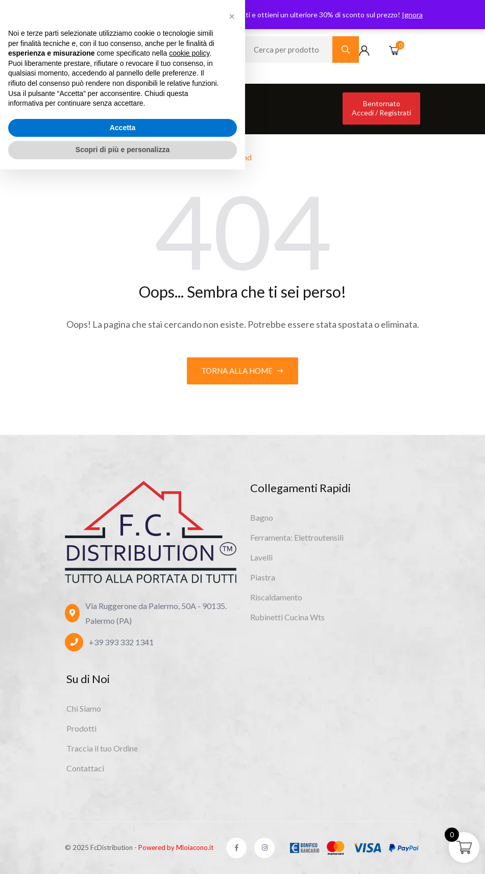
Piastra (262, 577)
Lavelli (261, 557)
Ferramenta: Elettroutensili (297, 537)
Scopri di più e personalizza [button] (122, 854)
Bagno (261, 517)
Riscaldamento (276, 597)
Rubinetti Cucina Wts (287, 617)
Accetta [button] (123, 832)
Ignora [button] (412, 14)
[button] (232, 721)
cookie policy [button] (189, 758)
